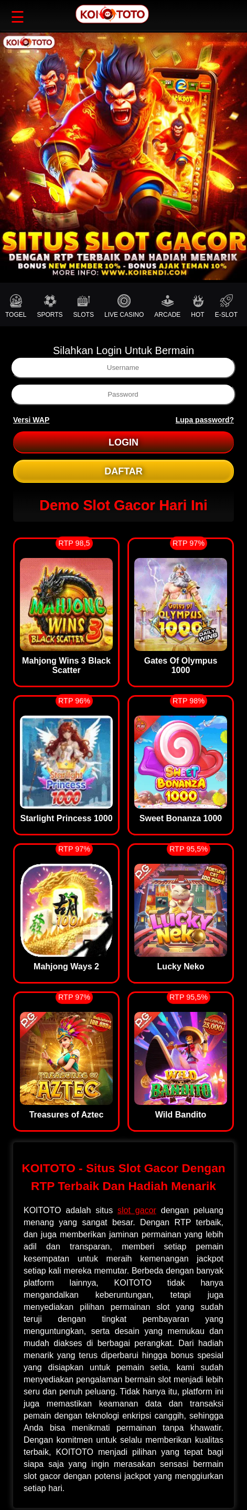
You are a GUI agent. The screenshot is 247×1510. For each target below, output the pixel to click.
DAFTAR (123, 471)
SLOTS (83, 306)
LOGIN (123, 442)
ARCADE (167, 306)
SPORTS (49, 306)
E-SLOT (226, 306)
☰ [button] (17, 17)
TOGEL (15, 306)
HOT (197, 306)
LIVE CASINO (124, 306)
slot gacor (136, 1210)
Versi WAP (31, 420)
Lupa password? (205, 420)
